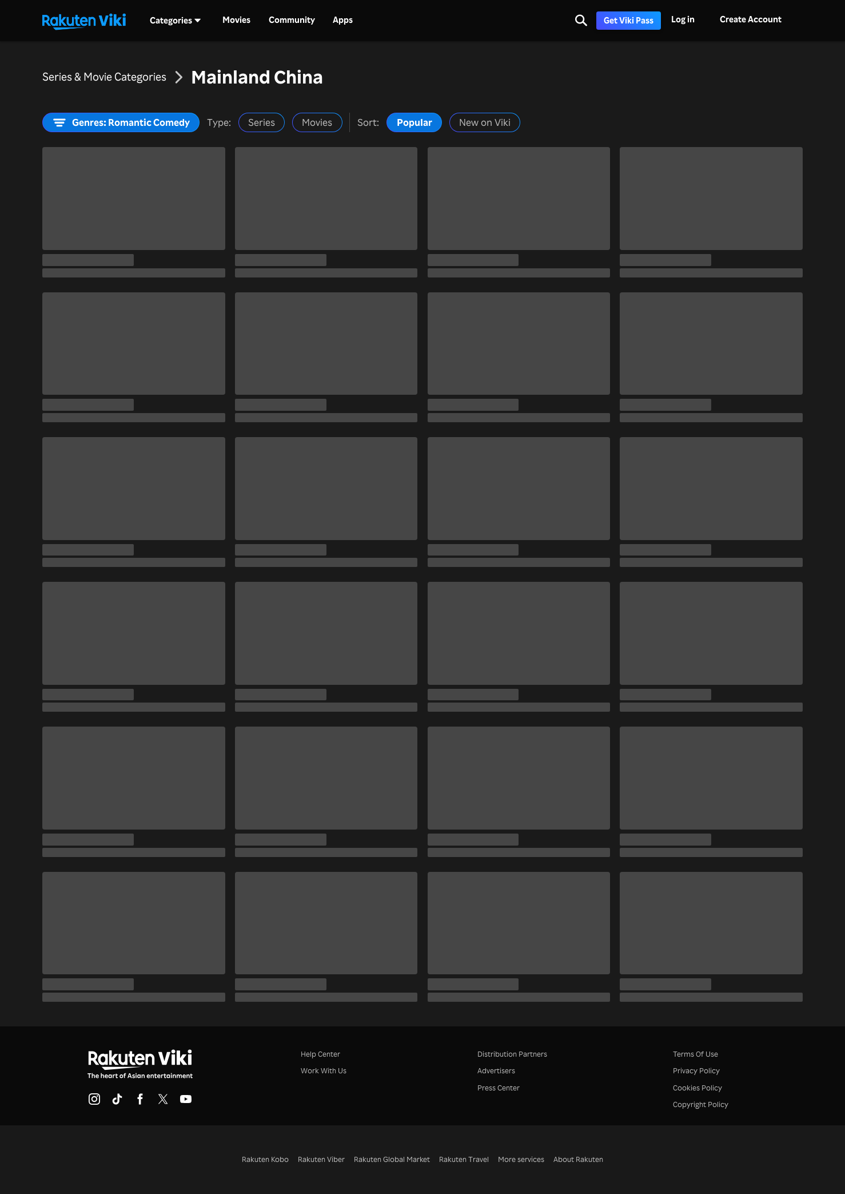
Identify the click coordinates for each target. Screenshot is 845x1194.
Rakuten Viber (321, 1159)
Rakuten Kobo (265, 1159)
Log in (683, 19)
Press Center (498, 1087)
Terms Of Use (695, 1053)
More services (521, 1159)
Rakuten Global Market (392, 1159)
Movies (236, 20)
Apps (343, 20)
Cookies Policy (697, 1087)
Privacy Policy (696, 1070)
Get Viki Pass (628, 20)
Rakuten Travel (464, 1159)
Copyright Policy (700, 1104)
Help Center (320, 1053)
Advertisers (496, 1070)
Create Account (751, 19)
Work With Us (323, 1070)
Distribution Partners (512, 1053)
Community (292, 20)
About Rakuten (578, 1159)
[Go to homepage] (84, 20)
